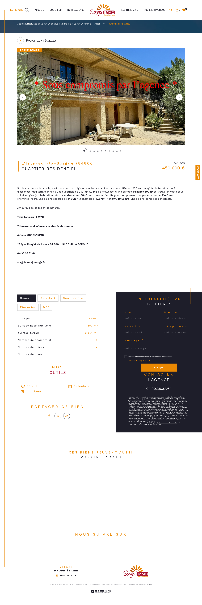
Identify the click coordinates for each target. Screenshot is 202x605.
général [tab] (26, 299)
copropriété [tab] (73, 299)
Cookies (149, 587)
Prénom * (173, 314)
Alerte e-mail (129, 10)
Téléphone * (176, 328)
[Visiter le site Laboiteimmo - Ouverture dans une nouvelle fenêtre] (101, 597)
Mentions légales (116, 587)
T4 (105, 24)
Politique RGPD (140, 587)
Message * (134, 342)
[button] (179, 97)
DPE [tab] (46, 309)
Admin (125, 587)
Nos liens (132, 587)
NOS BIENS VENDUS (154, 10)
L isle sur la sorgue (80, 24)
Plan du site (106, 587)
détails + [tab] (48, 299)
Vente (64, 24)
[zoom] (101, 144)
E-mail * (132, 328)
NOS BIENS (55, 10)
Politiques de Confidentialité (167, 427)
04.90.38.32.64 (159, 391)
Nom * (130, 314)
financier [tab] (28, 309)
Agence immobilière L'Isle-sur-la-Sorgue (37, 24)
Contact (197, 172)
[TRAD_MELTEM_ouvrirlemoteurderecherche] (19, 10)
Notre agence (75, 10)
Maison (97, 24)
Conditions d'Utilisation (137, 429)
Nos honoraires (95, 587)
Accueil (39, 10)
